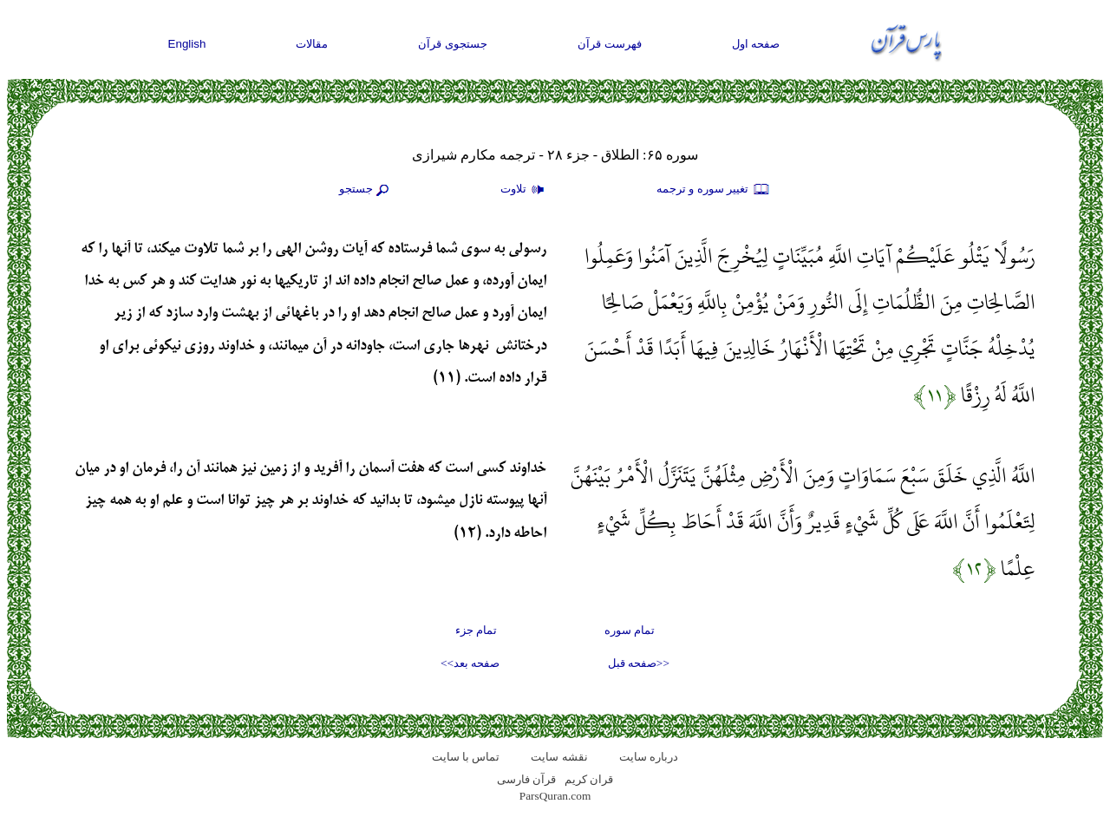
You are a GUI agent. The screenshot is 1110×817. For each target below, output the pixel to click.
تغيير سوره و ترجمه (713, 190)
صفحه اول (756, 43)
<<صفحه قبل (638, 663)
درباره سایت (648, 756)
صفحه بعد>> (470, 663)
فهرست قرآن (610, 43)
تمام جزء (476, 630)
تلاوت (524, 190)
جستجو (366, 190)
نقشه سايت (559, 756)
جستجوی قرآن (452, 43)
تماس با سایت (466, 756)
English (187, 43)
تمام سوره (629, 630)
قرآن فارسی (526, 779)
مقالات (312, 43)
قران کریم (589, 779)
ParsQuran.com (555, 795)
